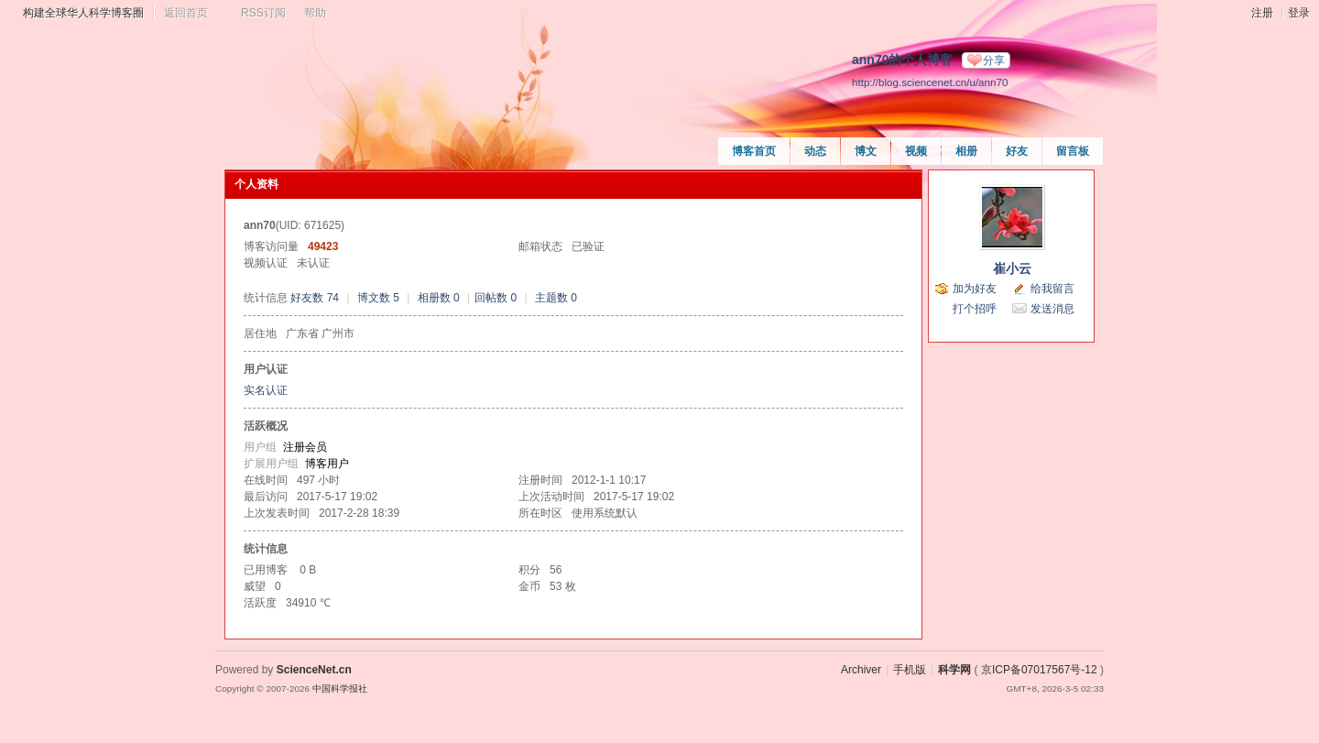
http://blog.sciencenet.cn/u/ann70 (930, 82)
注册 (1262, 12)
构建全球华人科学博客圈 (83, 12)
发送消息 (1052, 308)
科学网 (954, 669)
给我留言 (1052, 288)
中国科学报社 (339, 688)
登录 (1299, 12)
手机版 (909, 669)
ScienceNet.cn (314, 669)
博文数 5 (378, 297)
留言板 (1072, 151)
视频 (916, 151)
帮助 (315, 12)
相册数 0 (439, 297)
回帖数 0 (495, 297)
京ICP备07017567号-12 (1039, 669)
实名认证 (266, 390)
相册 (966, 151)
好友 (1017, 151)
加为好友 (975, 288)
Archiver (861, 669)
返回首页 (186, 12)
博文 (866, 151)
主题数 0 (556, 297)
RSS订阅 (263, 12)
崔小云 (1012, 268)
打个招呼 (975, 308)
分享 (994, 60)
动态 (815, 151)
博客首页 (754, 151)
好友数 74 (314, 297)
